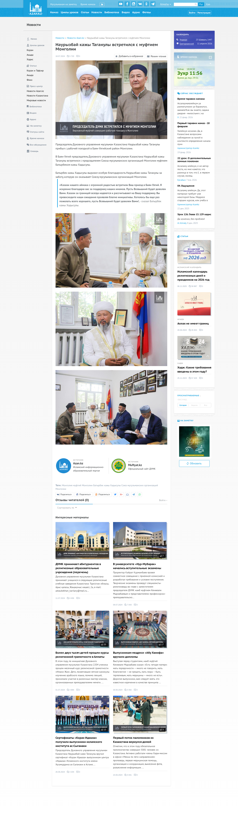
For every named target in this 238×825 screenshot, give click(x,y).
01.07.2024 (60, 690)
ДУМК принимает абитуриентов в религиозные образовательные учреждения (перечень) (78, 568)
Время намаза (88, 4)
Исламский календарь (189, 267)
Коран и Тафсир (35, 70)
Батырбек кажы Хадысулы (107, 485)
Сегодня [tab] (183, 405)
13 (103, 729)
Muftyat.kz (135, 465)
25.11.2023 (182, 378)
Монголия (67, 485)
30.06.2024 (117, 690)
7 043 (128, 605)
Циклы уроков (69, 12)
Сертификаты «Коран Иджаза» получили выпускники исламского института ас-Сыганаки (79, 742)
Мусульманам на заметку (63, 4)
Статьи (85, 12)
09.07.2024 (117, 605)
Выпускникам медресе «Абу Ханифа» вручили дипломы (138, 654)
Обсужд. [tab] (182, 400)
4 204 (70, 772)
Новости (96, 12)
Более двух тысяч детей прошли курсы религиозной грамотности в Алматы (82, 654)
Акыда (30, 54)
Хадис (30, 59)
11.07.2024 (60, 598)
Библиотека (111, 12)
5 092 (128, 690)
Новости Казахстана (37, 95)
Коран (30, 50)
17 (161, 644)
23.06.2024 (117, 775)
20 (103, 644)
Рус (201, 4)
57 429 (193, 378)
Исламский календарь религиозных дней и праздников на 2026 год (193, 275)
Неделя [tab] (194, 405)
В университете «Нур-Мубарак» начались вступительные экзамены (137, 566)
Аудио (136, 12)
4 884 (70, 690)
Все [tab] (205, 405)
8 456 (70, 598)
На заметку (185, 421)
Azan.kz (78, 463)
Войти (192, 12)
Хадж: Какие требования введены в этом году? (194, 369)
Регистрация (203, 12)
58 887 (193, 286)
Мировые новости (36, 100)
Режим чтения (156, 56)
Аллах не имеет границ (193, 323)
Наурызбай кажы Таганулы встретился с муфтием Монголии (118, 38)
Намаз (54, 12)
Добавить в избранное (128, 56)
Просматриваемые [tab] (188, 395)
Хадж (180, 363)
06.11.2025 (182, 286)
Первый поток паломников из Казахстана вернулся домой (133, 739)
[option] (194, 441)
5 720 (70, 56)
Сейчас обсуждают (190, 93)
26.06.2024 (60, 772)
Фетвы (146, 12)
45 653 (193, 330)
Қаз (208, 4)
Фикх (29, 79)
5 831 (128, 775)
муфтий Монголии (83, 485)
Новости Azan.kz (35, 91)
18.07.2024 (60, 56)
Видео (126, 12)
